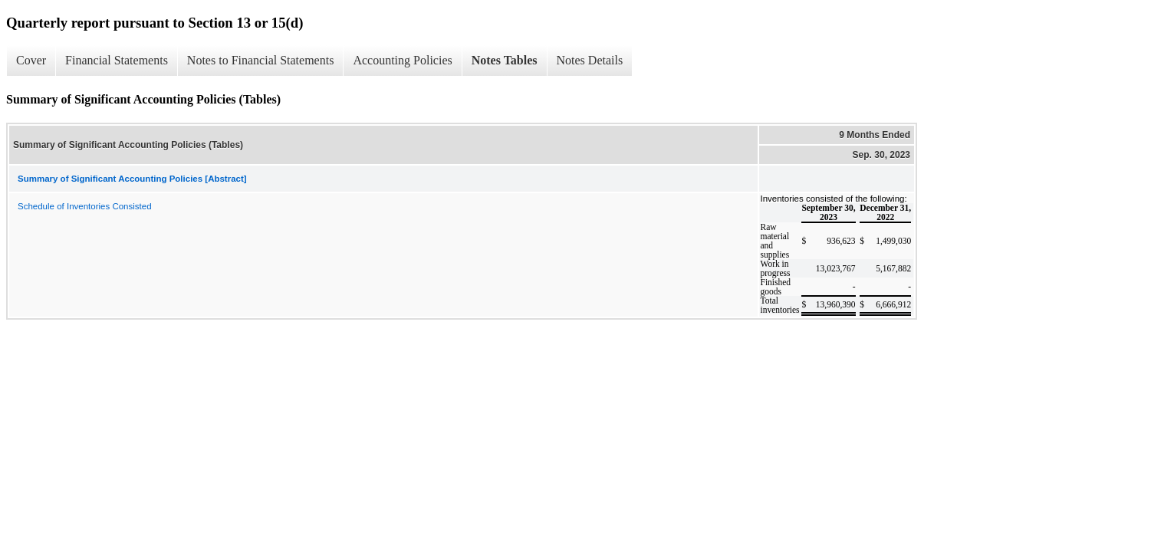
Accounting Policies (402, 60)
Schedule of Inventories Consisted (85, 206)
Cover (31, 60)
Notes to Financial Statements (260, 60)
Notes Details (590, 60)
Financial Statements (116, 60)
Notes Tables (505, 60)
